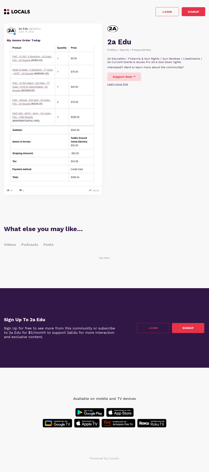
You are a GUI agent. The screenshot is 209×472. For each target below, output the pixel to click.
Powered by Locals (104, 459)
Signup (189, 12)
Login (154, 12)
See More (104, 259)
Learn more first (117, 85)
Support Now (124, 78)
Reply (94, 191)
